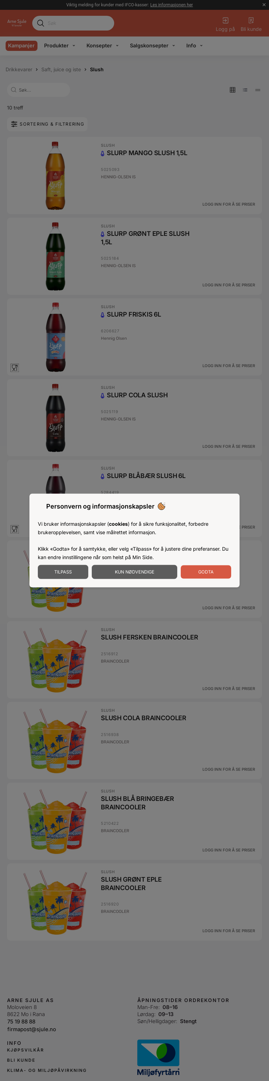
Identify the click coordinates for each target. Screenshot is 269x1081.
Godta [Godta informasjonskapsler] (206, 571)
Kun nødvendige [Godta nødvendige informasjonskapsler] (134, 571)
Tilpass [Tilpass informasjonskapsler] (63, 571)
